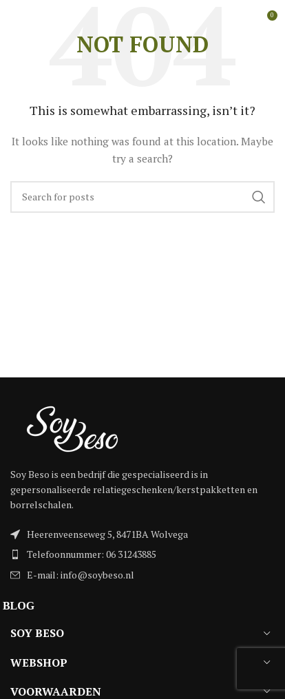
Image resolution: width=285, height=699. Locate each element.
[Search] (142, 197)
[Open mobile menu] (33, 20)
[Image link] (72, 427)
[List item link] (142, 554)
